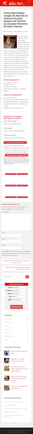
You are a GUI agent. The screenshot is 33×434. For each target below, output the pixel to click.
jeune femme (8, 319)
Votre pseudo (8, 128)
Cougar (26, 31)
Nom (3, 232)
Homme (6, 326)
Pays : (10, 296)
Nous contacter (19, 430)
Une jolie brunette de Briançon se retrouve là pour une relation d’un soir (16, 261)
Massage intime (8, 336)
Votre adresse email (10, 121)
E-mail (3, 239)
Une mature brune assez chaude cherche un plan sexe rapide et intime (19, 369)
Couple (6, 339)
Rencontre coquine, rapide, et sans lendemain (14, 416)
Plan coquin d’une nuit (10, 405)
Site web (3, 245)
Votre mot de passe (10, 135)
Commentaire (5, 212)
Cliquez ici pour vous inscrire (15, 142)
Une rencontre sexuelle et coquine (13, 401)
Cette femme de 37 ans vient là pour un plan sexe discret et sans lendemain (18, 268)
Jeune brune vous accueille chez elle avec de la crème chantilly (18, 378)
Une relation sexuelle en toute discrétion (15, 408)
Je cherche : (9, 290)
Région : (10, 299)
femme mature (8, 322)
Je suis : (10, 287)
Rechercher (16, 307)
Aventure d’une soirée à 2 (11, 412)
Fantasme (7, 329)
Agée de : (10, 293)
